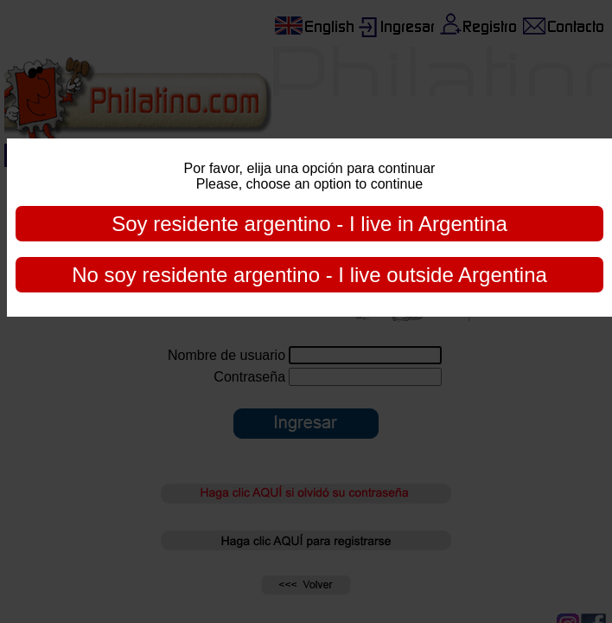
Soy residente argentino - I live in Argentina (309, 223)
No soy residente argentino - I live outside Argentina (309, 274)
